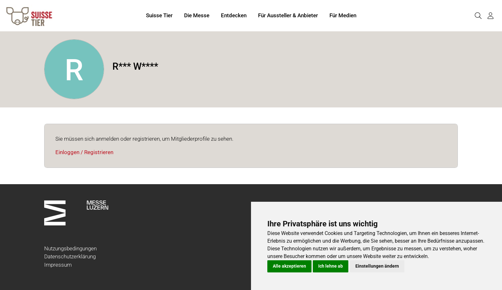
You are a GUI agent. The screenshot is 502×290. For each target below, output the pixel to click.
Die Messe (196, 15)
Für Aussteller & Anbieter (288, 15)
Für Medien (342, 15)
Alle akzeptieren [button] (289, 266)
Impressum (58, 265)
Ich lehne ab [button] (330, 266)
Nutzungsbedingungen (70, 248)
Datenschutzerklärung (70, 256)
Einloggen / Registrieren (84, 152)
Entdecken (234, 15)
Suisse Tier (159, 15)
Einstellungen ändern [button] (377, 266)
